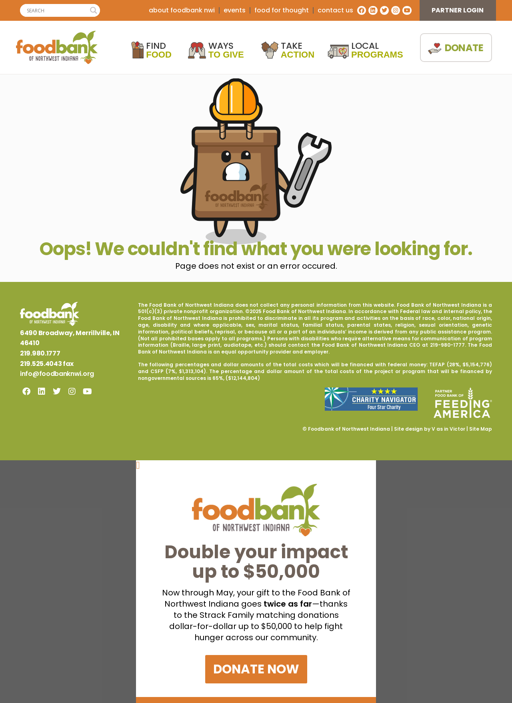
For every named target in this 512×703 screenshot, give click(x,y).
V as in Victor (448, 428)
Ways (226, 50)
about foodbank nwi (182, 10)
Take (297, 50)
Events (235, 10)
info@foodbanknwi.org (57, 373)
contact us (335, 10)
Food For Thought (281, 10)
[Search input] (56, 10)
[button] (256, 465)
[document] (256, 581)
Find (159, 50)
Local (377, 50)
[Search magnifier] (93, 10)
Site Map (480, 428)
